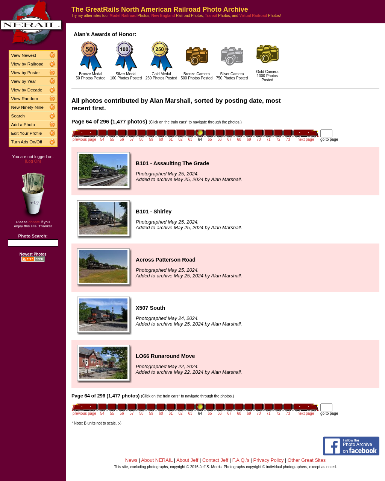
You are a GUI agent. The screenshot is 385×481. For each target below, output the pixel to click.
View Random (24, 98)
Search (18, 116)
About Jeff (187, 460)
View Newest (23, 55)
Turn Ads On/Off (26, 142)
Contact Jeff (215, 460)
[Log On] (33, 161)
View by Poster (25, 72)
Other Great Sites (307, 460)
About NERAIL (157, 460)
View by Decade (26, 90)
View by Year (23, 81)
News (131, 460)
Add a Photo (23, 124)
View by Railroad (27, 64)
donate (34, 222)
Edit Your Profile (26, 133)
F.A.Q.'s (240, 460)
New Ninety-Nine (27, 107)
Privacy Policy (268, 460)
